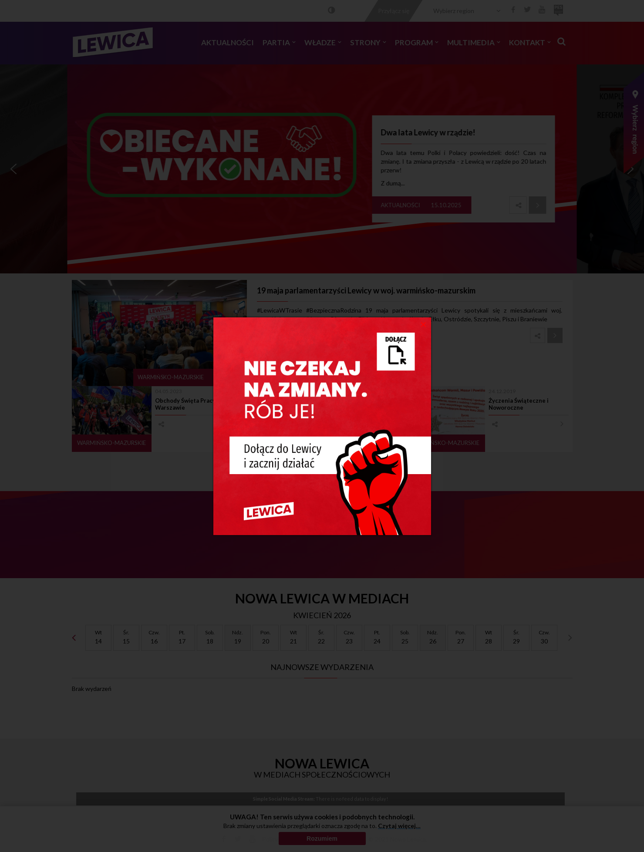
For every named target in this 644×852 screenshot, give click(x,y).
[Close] (423, 323)
